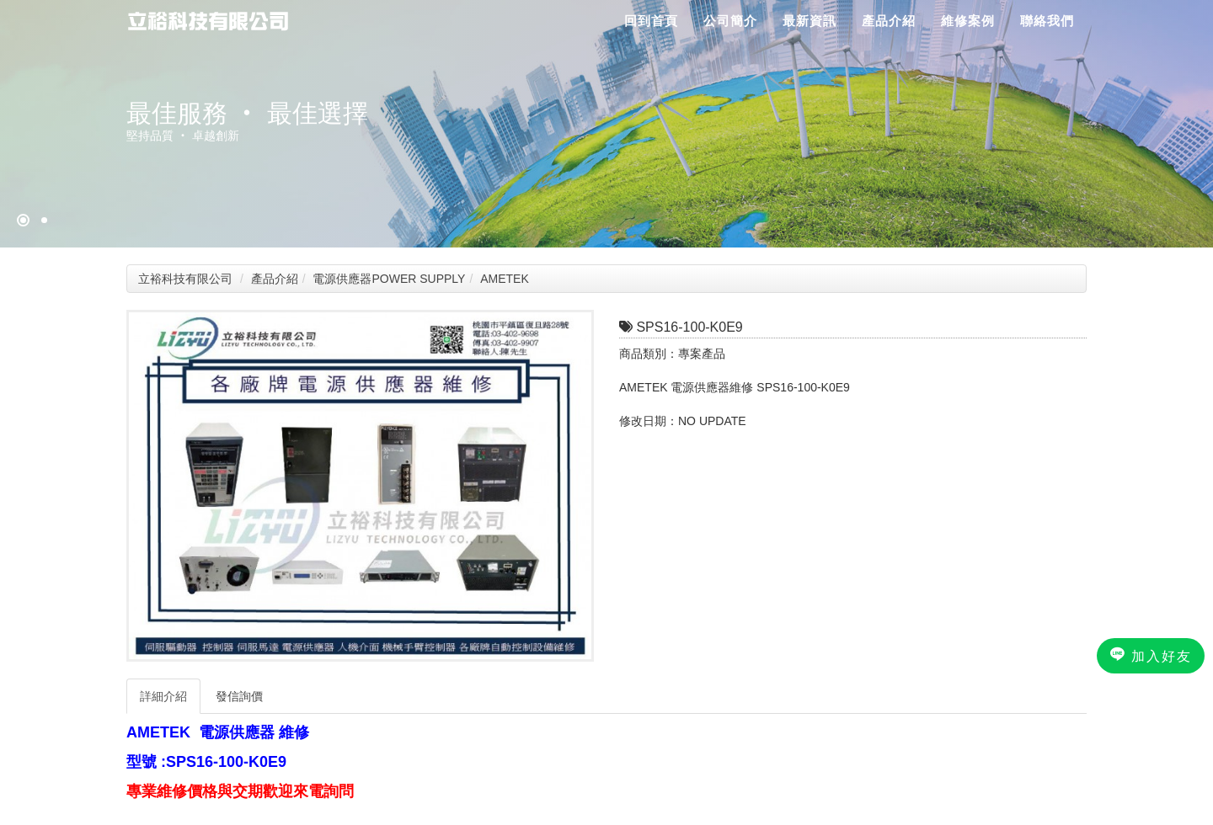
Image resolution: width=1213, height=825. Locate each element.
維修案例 (968, 20)
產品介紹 (889, 20)
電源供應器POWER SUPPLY (389, 278)
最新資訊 (809, 20)
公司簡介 (730, 20)
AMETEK (504, 278)
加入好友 (1150, 655)
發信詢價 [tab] (239, 696)
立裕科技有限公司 (185, 278)
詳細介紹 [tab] (163, 696)
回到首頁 (651, 20)
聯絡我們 (1047, 20)
